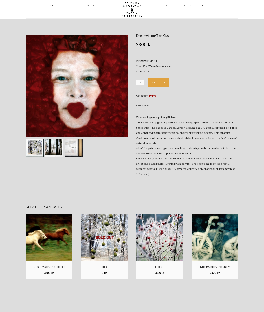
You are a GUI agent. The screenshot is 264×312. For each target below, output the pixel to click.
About (170, 5)
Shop (206, 5)
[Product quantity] (140, 82)
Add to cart (158, 82)
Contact (188, 5)
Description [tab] (143, 106)
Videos (72, 5)
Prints (153, 95)
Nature (55, 5)
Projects (91, 5)
